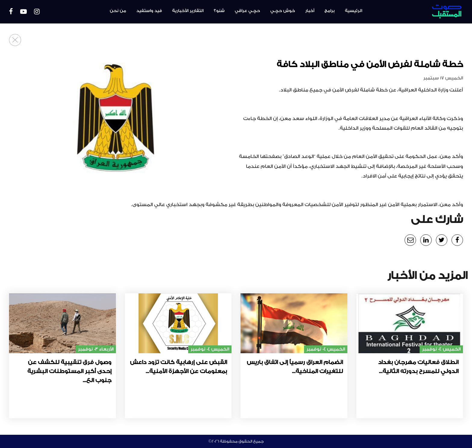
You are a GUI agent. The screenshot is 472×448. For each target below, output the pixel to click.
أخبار (309, 10)
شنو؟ (219, 10)
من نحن (118, 10)
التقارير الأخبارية (187, 10)
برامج (329, 10)
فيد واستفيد (149, 10)
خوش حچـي (282, 10)
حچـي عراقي (247, 10)
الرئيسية (353, 10)
